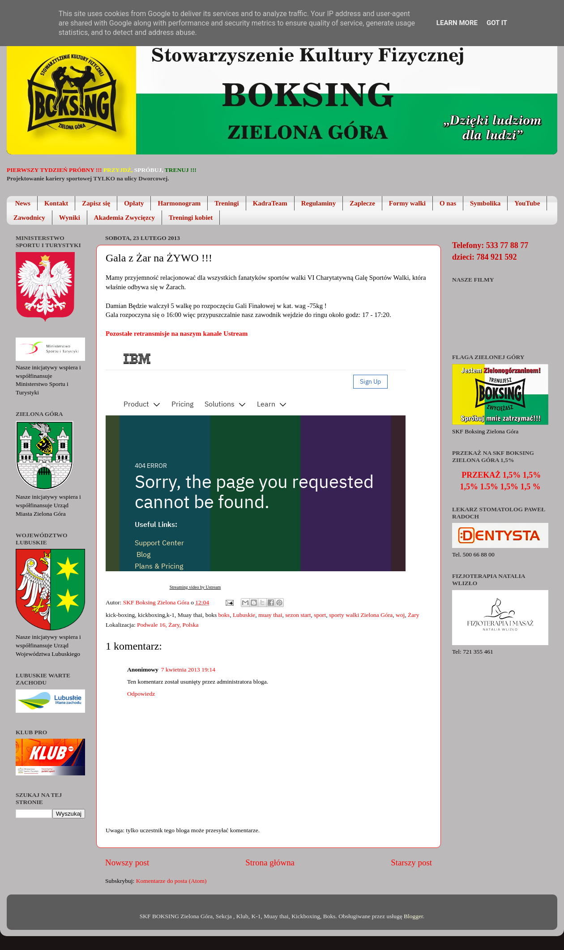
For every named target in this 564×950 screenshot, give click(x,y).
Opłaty (134, 203)
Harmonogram (179, 203)
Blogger (413, 916)
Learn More (457, 23)
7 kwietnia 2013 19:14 (188, 669)
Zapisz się (96, 203)
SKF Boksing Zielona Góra (157, 602)
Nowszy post (127, 862)
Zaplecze (362, 203)
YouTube (527, 203)
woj (400, 615)
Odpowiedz (141, 693)
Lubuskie (244, 615)
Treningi (226, 203)
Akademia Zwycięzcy (124, 217)
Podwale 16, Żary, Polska (167, 624)
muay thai (270, 615)
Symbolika (485, 203)
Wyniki (69, 217)
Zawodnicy (29, 217)
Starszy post (411, 862)
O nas (448, 203)
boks (224, 615)
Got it (497, 23)
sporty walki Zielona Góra (361, 615)
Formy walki (407, 203)
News (22, 203)
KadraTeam (270, 203)
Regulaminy (318, 203)
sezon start (298, 615)
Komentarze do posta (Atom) (171, 880)
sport (320, 615)
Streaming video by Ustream (195, 587)
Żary (413, 615)
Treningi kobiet (191, 217)
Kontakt (56, 203)
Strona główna (270, 862)
